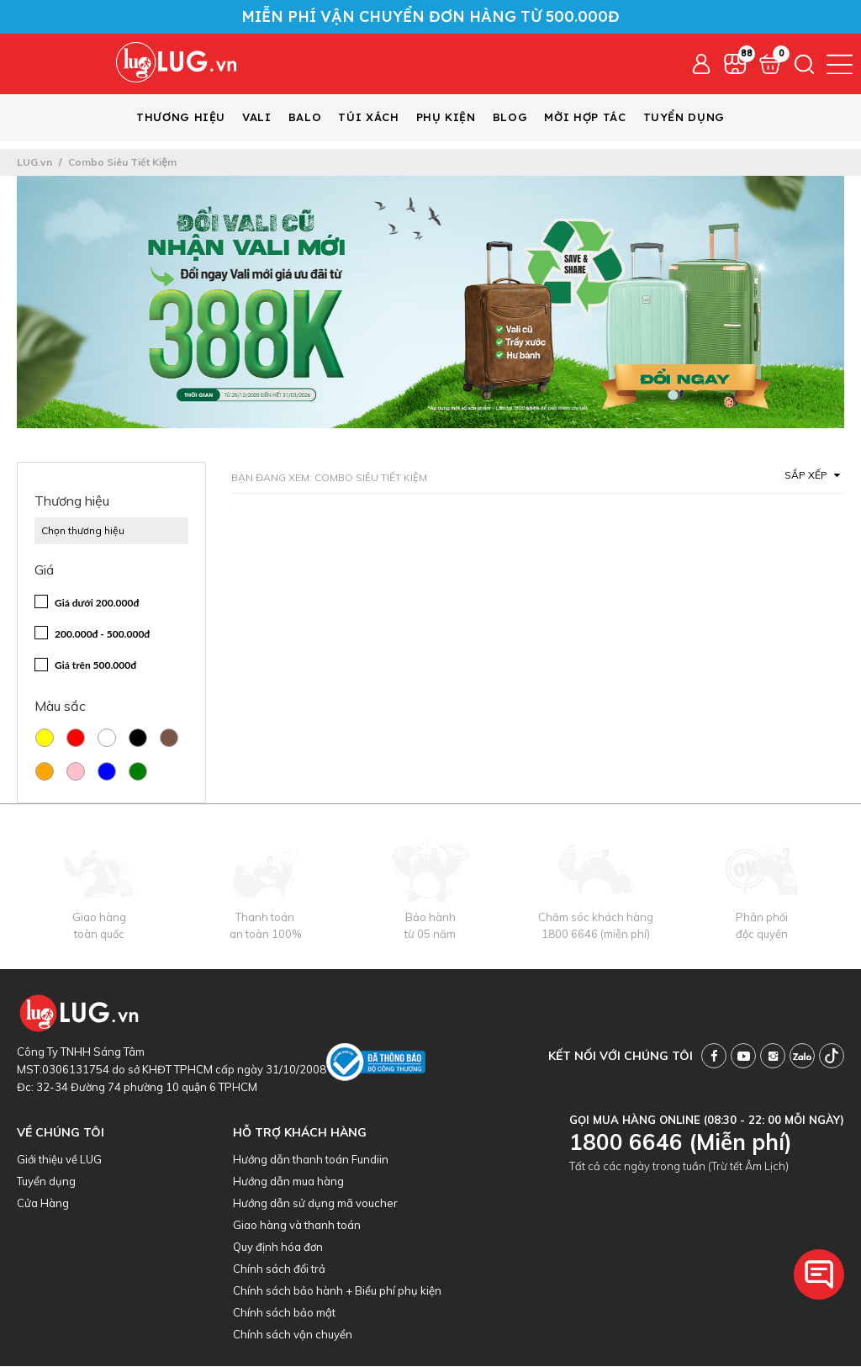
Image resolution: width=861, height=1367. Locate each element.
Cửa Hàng (43, 1204)
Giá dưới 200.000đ (97, 603)
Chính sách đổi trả (279, 1269)
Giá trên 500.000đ (95, 666)
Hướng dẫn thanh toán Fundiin (310, 1160)
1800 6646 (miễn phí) (595, 934)
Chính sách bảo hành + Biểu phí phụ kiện (337, 1291)
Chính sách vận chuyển (292, 1335)
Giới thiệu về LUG (59, 1160)
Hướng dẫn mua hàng (288, 1182)
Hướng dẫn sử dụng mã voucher (315, 1204)
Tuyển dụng (46, 1182)
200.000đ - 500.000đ (102, 634)
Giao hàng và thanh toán (297, 1225)
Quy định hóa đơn (278, 1247)
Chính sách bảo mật (284, 1313)
